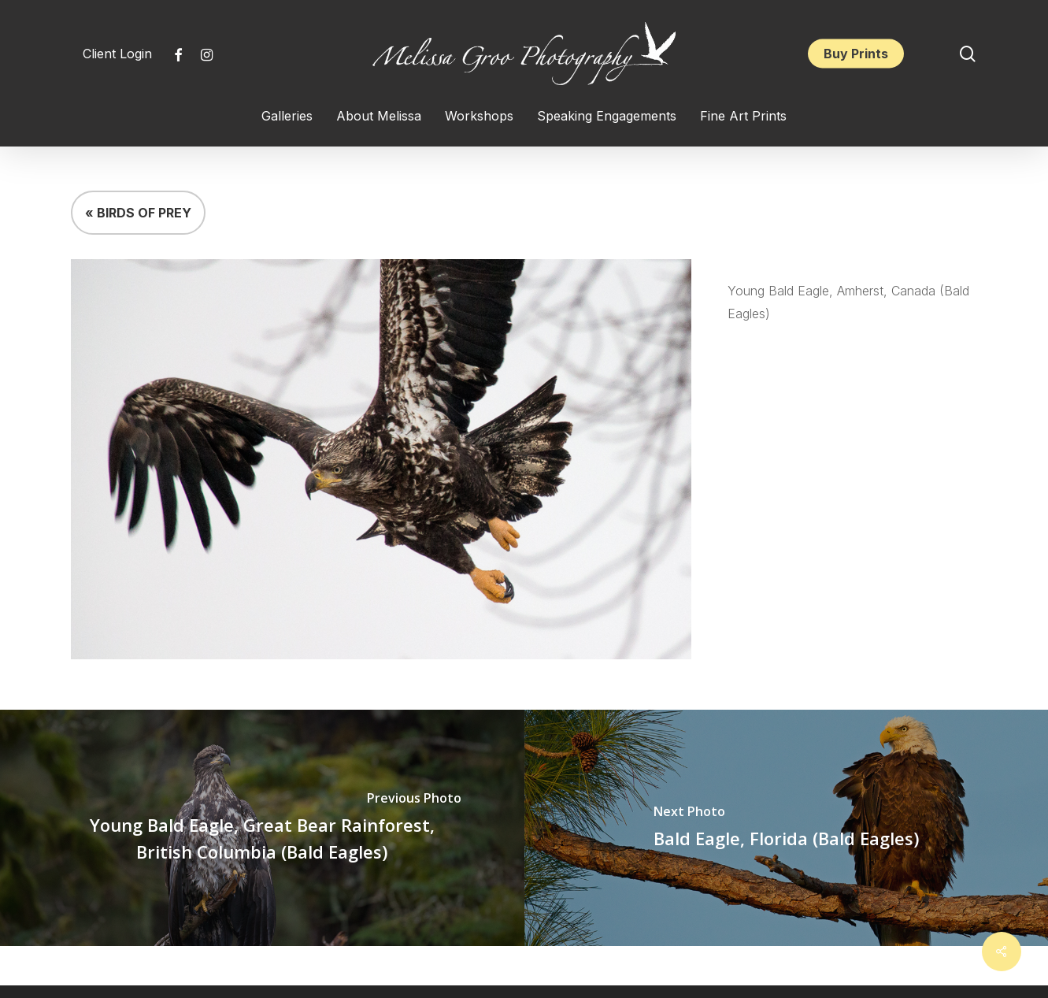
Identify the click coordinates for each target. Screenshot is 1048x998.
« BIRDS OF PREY (138, 213)
